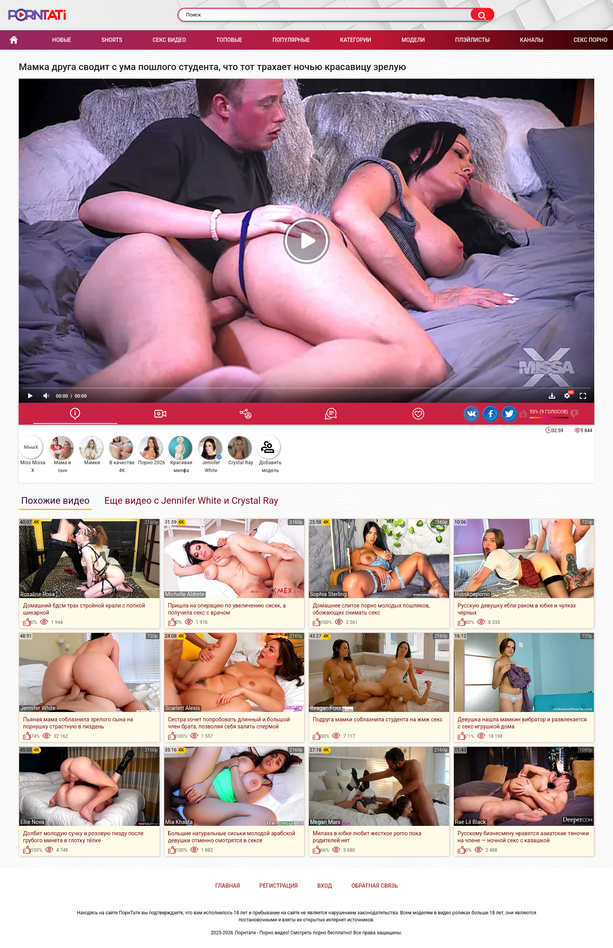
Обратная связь (374, 886)
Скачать (552, 396)
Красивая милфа (180, 454)
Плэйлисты (472, 40)
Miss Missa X (32, 454)
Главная (13, 40)
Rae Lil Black (470, 822)
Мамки (91, 450)
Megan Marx (325, 822)
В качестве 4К (121, 454)
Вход (324, 886)
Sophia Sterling (328, 594)
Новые (61, 40)
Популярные (291, 40)
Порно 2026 (151, 450)
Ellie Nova (32, 822)
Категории (355, 40)
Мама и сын (61, 454)
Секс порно (591, 40)
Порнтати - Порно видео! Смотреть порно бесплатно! (293, 932)
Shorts (111, 40)
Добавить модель (269, 454)
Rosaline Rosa (37, 594)
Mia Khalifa (179, 822)
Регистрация (279, 886)
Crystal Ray (240, 450)
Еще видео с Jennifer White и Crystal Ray (191, 500)
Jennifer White (210, 454)
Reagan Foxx (325, 708)
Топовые (229, 40)
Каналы (531, 40)
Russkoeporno (472, 594)
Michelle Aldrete (184, 594)
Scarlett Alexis (182, 708)
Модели (413, 40)
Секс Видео (169, 40)
